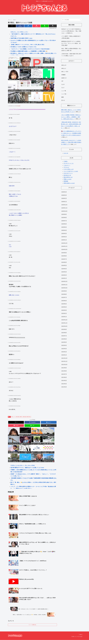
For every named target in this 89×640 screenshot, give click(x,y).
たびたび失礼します (69, 169)
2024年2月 (64, 275)
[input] (71, 19)
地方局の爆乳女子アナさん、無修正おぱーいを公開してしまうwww (27, 467)
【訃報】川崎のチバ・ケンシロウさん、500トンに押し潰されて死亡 (27, 44)
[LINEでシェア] (45, 26)
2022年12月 (64, 319)
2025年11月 (64, 208)
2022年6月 (64, 339)
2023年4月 (64, 307)
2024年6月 (64, 262)
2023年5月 (64, 303)
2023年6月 (64, 300)
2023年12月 (64, 281)
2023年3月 (64, 310)
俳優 (18, 416)
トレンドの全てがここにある (71, 171)
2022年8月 (64, 332)
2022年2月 (64, 351)
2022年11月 (64, 323)
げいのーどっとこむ (69, 163)
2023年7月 (64, 297)
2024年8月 (64, 256)
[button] (53, 26)
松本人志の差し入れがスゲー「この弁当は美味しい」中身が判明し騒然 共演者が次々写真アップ (71, 142)
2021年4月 (64, 383)
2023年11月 (64, 284)
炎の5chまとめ (67, 175)
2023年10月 (64, 287)
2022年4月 (64, 345)
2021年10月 (64, 364)
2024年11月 (64, 246)
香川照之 (29, 416)
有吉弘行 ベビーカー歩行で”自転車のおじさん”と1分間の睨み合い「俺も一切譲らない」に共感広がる (71, 31)
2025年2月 (64, 236)
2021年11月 (64, 361)
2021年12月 (64, 358)
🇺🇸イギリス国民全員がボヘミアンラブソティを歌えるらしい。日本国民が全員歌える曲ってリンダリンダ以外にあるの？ (71, 133)
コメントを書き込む (32, 624)
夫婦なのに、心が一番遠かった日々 (19, 31)
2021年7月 (64, 374)
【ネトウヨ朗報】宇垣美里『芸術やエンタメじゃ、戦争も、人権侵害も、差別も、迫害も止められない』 (71, 117)
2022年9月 (64, 329)
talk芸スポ (63, 78)
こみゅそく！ (67, 165)
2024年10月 (64, 249)
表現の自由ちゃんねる (69, 183)
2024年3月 (64, 272)
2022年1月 (64, 355)
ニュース (14, 416)
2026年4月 (64, 192)
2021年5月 (64, 380)
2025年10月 (64, 211)
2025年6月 (64, 224)
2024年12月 (64, 243)
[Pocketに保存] (36, 26)
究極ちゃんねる (67, 179)
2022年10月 (64, 326)
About (81, 634)
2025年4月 (64, 230)
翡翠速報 (66, 181)
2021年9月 (64, 367)
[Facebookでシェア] (20, 26)
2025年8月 (64, 217)
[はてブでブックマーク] (28, 26)
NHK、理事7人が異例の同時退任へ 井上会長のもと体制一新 (71, 49)
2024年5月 (64, 265)
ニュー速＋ (64, 94)
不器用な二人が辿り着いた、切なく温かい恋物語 (23, 465)
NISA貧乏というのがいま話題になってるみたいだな (23, 46)
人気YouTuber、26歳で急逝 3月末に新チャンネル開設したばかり (71, 54)
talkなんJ (63, 68)
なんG (62, 84)
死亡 (21, 416)
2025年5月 (64, 227)
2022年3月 (64, 348)
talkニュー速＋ (65, 71)
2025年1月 (64, 240)
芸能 (24, 416)
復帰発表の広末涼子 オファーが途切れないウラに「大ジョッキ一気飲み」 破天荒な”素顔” (70, 43)
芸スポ (63, 100)
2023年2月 (64, 313)
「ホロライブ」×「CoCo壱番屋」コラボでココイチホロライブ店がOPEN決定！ (30, 49)
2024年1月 (64, 278)
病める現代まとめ (68, 177)
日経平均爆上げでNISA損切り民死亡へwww (21, 38)
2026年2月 (64, 198)
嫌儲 (62, 97)
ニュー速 (63, 90)
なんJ (62, 87)
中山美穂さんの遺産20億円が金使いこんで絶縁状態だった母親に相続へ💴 (29, 51)
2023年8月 (64, 294)
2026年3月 (64, 195)
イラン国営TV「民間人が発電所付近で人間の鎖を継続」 (70, 37)
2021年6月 (64, 377)
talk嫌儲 (63, 74)
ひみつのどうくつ (68, 173)
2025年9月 (64, 214)
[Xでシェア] (12, 26)
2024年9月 (64, 252)
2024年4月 (64, 268)
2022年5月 (64, 342)
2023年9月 (64, 291)
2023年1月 (64, 316)
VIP (9, 416)
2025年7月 (64, 220)
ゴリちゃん (66, 167)
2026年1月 (64, 201)
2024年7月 (64, 259)
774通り (66, 161)
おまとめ (66, 153)
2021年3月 (64, 387)
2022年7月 (64, 335)
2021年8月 (64, 371)
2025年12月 (64, 204)
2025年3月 (64, 233)
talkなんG (63, 65)
